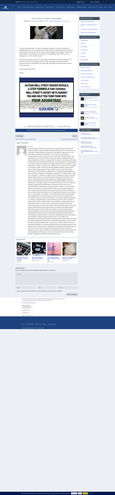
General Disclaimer (30, 324)
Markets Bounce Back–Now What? (37, 258)
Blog (105, 7)
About (110, 7)
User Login (50, 324)
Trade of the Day (39, 7)
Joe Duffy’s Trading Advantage (88, 77)
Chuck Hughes (84, 47)
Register (97, 2)
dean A (82, 133)
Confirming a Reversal (87, 135)
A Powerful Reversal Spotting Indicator (29, 1)
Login (91, 2)
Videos (100, 7)
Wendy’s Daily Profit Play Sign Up (88, 33)
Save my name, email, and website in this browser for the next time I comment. (39, 291)
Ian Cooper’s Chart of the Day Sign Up (89, 30)
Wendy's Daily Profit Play (91, 108)
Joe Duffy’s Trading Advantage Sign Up (89, 26)
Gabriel (82, 142)
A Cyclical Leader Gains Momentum (90, 139)
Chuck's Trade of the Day (91, 102)
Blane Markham (84, 60)
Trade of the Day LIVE (86, 87)
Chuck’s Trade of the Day (86, 74)
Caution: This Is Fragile (90, 112)
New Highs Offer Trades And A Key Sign (89, 153)
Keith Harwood (84, 50)
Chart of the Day (60, 7)
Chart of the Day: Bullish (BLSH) (89, 148)
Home (19, 7)
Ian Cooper (83, 54)
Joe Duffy (32, 22)
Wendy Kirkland (84, 41)
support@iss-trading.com (29, 316)
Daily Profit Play (50, 7)
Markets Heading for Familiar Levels (69, 258)
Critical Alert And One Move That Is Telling (22, 259)
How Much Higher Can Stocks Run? (91, 99)
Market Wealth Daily (28, 7)
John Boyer (83, 57)
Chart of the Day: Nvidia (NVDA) (90, 124)
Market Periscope (92, 7)
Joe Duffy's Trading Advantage (51, 22)
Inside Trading (70, 7)
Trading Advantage (81, 7)
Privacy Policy (38, 324)
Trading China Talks (89, 118)
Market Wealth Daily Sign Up (87, 22)
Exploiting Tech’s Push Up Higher (90, 106)
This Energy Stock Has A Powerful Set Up (53, 259)
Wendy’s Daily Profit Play (86, 71)
